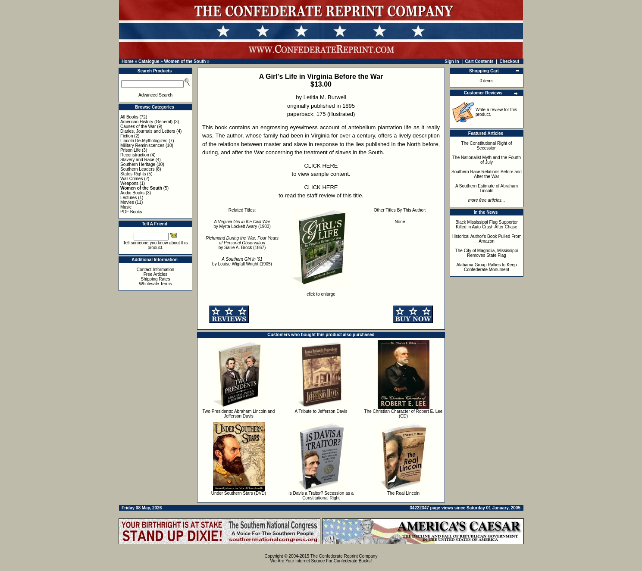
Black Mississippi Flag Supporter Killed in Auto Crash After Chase (486, 224)
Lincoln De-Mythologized (144, 140)
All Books (129, 117)
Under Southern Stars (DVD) (238, 493)
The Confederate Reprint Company (344, 556)
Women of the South (185, 61)
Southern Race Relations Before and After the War (486, 174)
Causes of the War (138, 126)
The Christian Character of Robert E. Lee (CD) (403, 413)
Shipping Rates (155, 279)
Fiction (126, 136)
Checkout (510, 61)
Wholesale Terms (155, 283)
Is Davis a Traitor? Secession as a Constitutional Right (321, 495)
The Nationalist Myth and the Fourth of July (486, 160)
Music (126, 207)
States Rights (133, 174)
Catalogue (148, 61)
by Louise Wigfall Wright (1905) (242, 261)
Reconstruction (134, 155)
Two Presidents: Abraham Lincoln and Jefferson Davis (239, 413)
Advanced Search (155, 95)
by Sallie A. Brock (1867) (242, 243)
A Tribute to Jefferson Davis (320, 411)
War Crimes (131, 178)
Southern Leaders (137, 169)
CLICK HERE (321, 165)
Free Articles (156, 274)
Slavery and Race (137, 159)
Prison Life (130, 150)
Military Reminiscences (142, 145)
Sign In (452, 61)
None (400, 221)
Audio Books (132, 192)
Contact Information (155, 269)
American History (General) (146, 121)
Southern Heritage (137, 164)
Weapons (129, 183)
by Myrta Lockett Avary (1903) (242, 224)
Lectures (128, 197)
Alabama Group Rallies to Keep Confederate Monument (486, 267)
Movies (127, 202)
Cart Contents (479, 61)
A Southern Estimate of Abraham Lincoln (486, 188)
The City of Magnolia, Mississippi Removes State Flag (486, 253)
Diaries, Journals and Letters (147, 131)
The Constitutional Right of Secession (486, 145)
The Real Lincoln (403, 493)
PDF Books (131, 211)
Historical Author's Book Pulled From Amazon (487, 238)
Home (128, 61)
